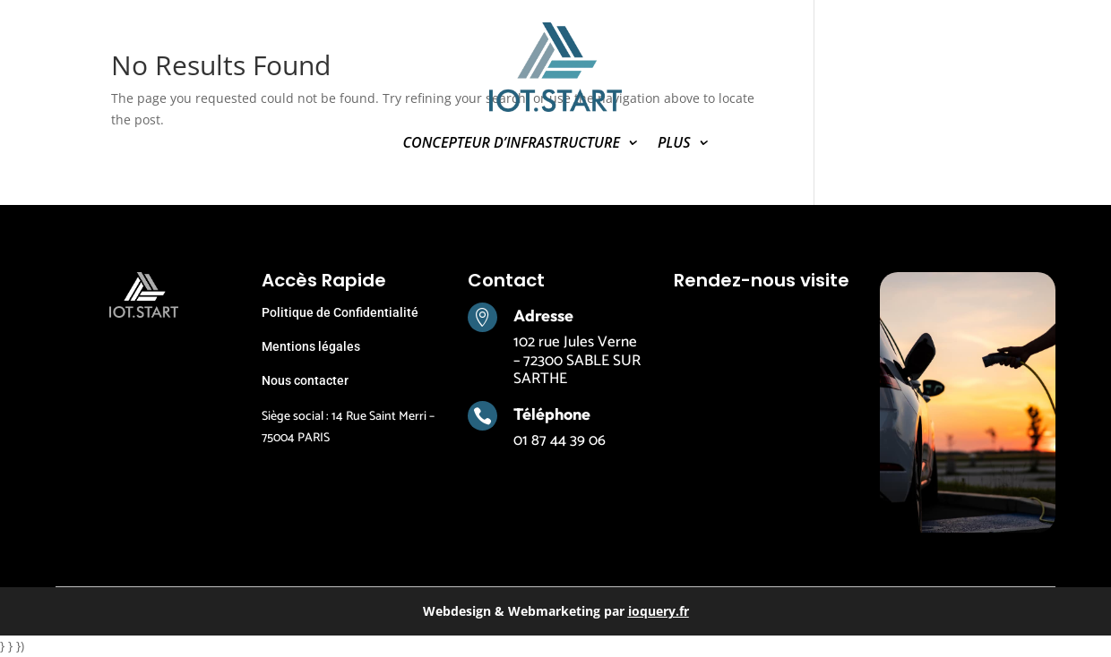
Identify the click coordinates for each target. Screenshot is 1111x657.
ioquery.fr (658, 610)
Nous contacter (305, 380)
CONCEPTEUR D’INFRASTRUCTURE (511, 144)
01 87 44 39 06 (559, 440)
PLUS (674, 144)
